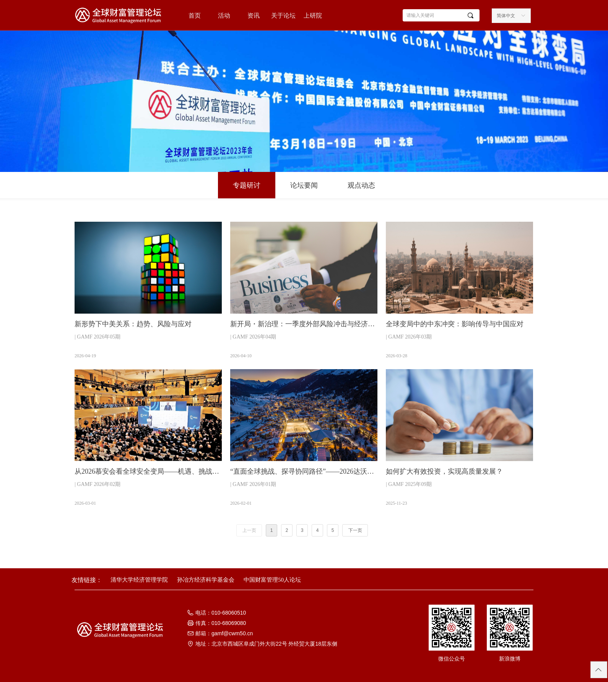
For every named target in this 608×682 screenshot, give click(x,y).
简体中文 (506, 15)
